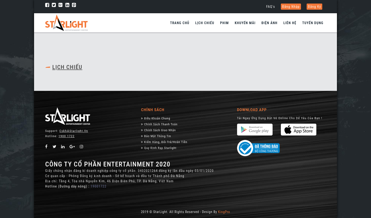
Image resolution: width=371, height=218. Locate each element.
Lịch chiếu (204, 23)
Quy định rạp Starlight (158, 148)
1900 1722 (66, 136)
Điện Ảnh (269, 23)
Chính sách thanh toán (159, 124)
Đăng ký (314, 7)
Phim (224, 23)
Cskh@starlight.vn (73, 131)
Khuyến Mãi (245, 23)
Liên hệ (289, 23)
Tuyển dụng (312, 23)
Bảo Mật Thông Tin (156, 136)
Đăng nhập (291, 7)
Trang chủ (180, 23)
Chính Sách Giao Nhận (158, 130)
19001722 (98, 186)
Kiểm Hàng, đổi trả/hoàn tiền (164, 142)
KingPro (224, 212)
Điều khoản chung (155, 118)
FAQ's (270, 7)
